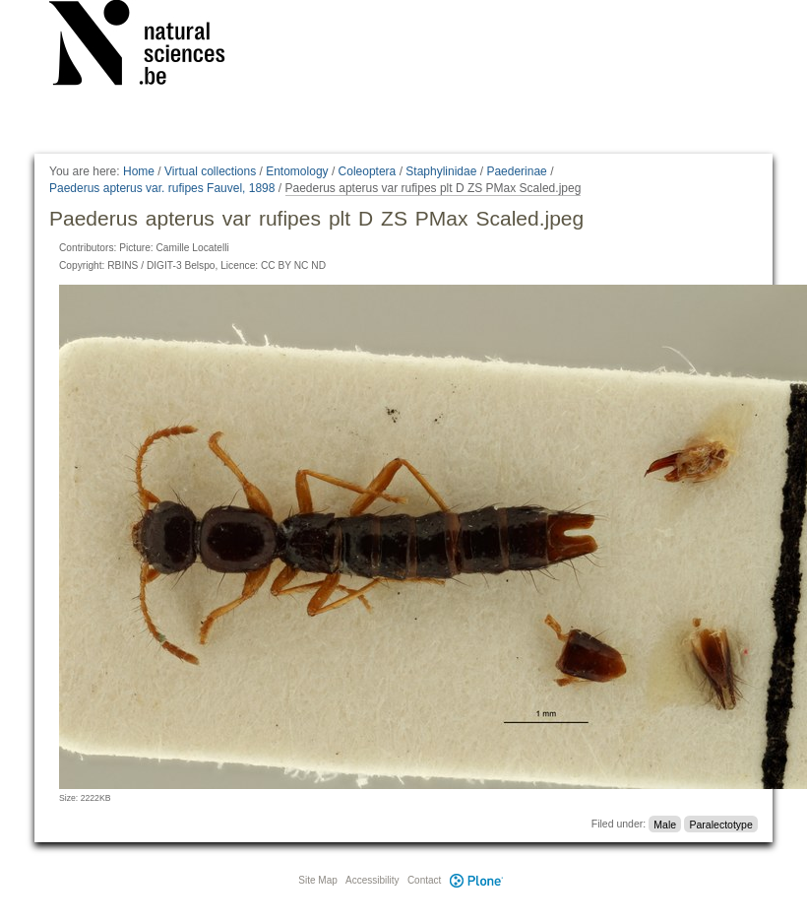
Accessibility (372, 880)
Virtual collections (210, 171)
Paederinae (516, 171)
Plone (476, 880)
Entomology (297, 171)
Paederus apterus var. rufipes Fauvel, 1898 (162, 188)
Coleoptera (368, 171)
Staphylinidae (440, 171)
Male (664, 823)
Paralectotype (721, 823)
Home (139, 171)
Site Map (317, 880)
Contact (424, 880)
